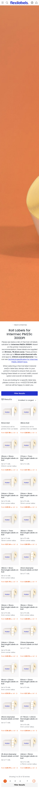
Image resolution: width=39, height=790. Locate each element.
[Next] (34, 781)
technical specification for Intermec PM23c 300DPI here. (23, 360)
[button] (2, 3)
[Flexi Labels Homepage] (19, 2)
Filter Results (19, 393)
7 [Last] (27, 781)
